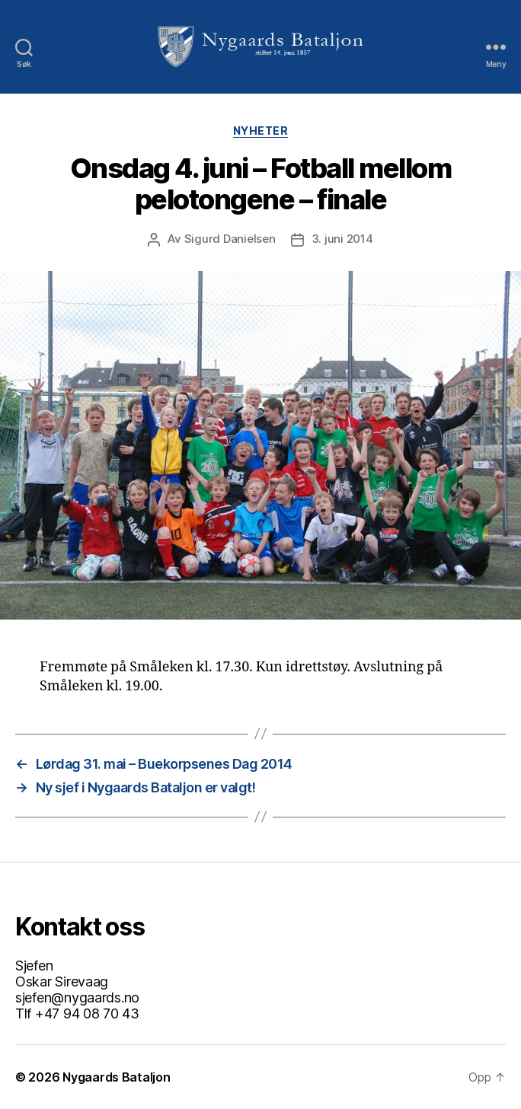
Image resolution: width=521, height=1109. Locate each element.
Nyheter (261, 130)
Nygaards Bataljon (116, 1077)
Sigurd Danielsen (230, 238)
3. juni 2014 (342, 238)
